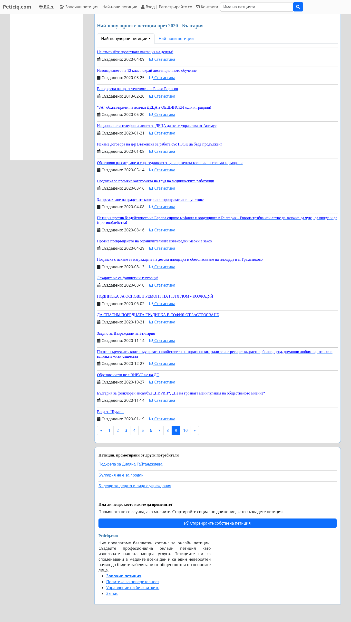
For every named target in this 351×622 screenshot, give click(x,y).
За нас (112, 593)
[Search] (256, 6)
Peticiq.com (17, 6)
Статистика (162, 59)
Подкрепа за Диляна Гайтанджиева (130, 464)
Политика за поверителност (132, 581)
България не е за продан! (121, 475)
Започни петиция (79, 7)
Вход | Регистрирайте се (166, 7)
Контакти (207, 7)
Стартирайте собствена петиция (217, 523)
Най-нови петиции (119, 7)
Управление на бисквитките (132, 587)
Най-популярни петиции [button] (124, 38)
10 (185, 430)
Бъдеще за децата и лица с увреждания (134, 486)
